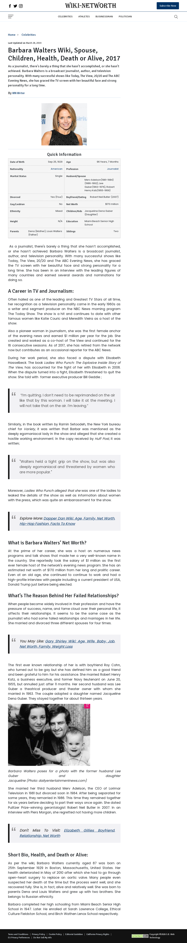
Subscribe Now (168, 5)
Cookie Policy (55, 934)
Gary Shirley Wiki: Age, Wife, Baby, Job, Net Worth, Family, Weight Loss (67, 644)
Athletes (84, 16)
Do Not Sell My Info (42, 937)
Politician (125, 16)
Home (12, 35)
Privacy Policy (38, 934)
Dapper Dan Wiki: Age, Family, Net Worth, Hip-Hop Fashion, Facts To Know (67, 521)
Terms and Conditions (18, 934)
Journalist (113, 168)
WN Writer (18, 93)
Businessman (104, 16)
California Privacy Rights (97, 934)
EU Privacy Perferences (19, 937)
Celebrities (65, 16)
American (56, 168)
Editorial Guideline (74, 934)
